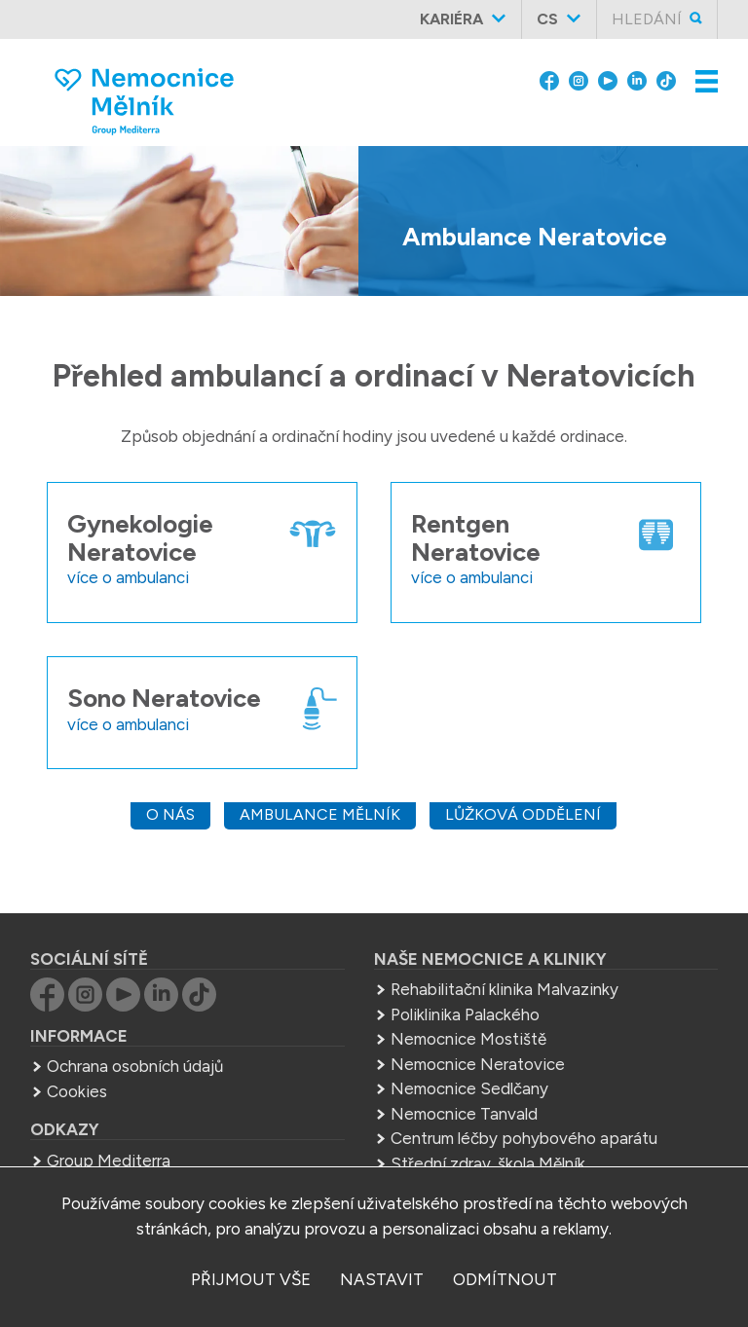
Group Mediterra (108, 1160)
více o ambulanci (128, 577)
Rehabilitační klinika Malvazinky (504, 989)
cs (547, 19)
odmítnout (505, 1279)
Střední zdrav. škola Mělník (488, 1163)
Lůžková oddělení (523, 814)
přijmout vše (251, 1279)
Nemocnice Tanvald (464, 1114)
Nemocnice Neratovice (478, 1064)
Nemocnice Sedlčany (469, 1088)
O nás (170, 814)
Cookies (77, 1091)
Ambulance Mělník (320, 814)
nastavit (382, 1279)
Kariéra (451, 19)
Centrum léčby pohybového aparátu (524, 1138)
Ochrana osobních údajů (135, 1066)
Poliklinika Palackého (465, 1014)
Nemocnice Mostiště (468, 1039)
